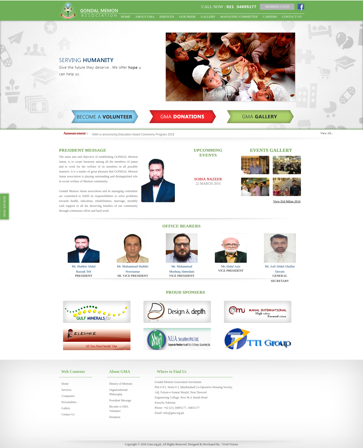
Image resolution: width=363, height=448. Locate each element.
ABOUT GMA (145, 16)
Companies (68, 396)
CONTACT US (292, 16)
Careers (270, 16)
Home (65, 383)
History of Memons (120, 383)
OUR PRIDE (187, 16)
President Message (120, 400)
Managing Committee (239, 16)
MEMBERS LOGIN (277, 6)
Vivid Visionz (230, 444)
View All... (326, 133)
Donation (114, 417)
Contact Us (68, 414)
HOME (125, 16)
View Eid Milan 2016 (286, 201)
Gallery (208, 16)
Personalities (69, 402)
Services (166, 16)
